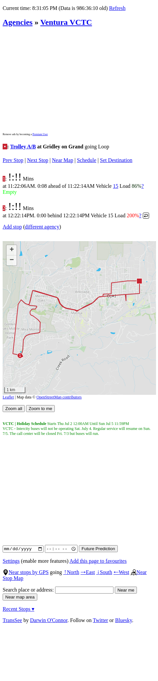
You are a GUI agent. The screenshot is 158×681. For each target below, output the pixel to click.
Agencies (18, 22)
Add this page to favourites (98, 561)
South (104, 572)
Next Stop (37, 160)
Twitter (100, 620)
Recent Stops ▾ (18, 609)
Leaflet (8, 397)
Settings (11, 561)
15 (115, 186)
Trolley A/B (23, 146)
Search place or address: (58, 590)
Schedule (86, 160)
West (121, 572)
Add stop (12, 227)
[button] (139, 280)
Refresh (117, 8)
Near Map (62, 160)
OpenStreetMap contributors (59, 397)
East (87, 572)
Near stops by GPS (25, 572)
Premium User (39, 134)
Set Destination (116, 160)
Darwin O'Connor (49, 620)
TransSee (12, 620)
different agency (42, 227)
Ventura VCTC (66, 22)
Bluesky (123, 620)
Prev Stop (13, 160)
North (71, 572)
